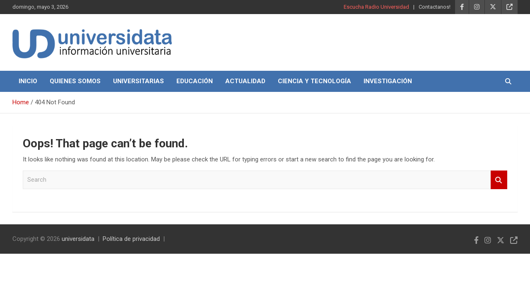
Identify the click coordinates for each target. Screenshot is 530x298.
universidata (78, 239)
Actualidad (245, 81)
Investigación (388, 81)
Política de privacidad (131, 239)
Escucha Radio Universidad (376, 7)
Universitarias (138, 81)
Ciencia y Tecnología (314, 81)
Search (499, 180)
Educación (194, 81)
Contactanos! (434, 7)
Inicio (28, 81)
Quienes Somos (75, 81)
